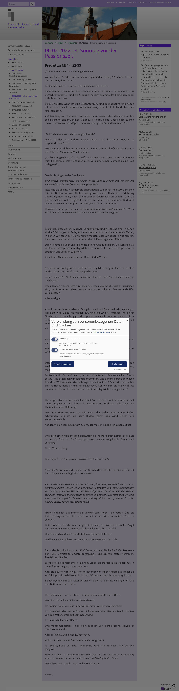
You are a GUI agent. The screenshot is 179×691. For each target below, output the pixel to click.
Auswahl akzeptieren (62, 364)
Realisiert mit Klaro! (120, 369)
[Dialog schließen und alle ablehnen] (127, 319)
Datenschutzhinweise (102, 332)
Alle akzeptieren (117, 364)
